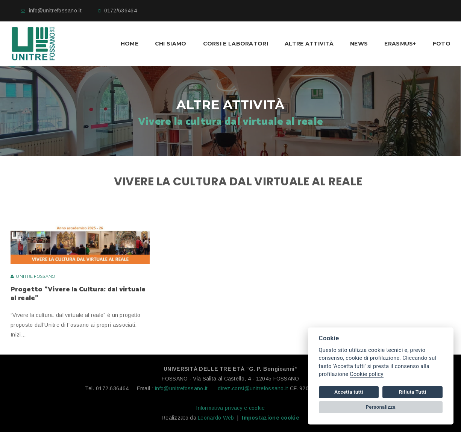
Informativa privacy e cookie (230, 408)
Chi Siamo (171, 43)
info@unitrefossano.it (55, 11)
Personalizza (381, 407)
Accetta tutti (348, 392)
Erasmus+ (400, 43)
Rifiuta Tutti (412, 392)
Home (129, 43)
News (359, 43)
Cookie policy (366, 374)
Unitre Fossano (35, 276)
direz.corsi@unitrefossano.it (253, 388)
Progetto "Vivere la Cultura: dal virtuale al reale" (78, 294)
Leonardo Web (216, 418)
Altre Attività (309, 43)
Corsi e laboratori (235, 43)
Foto (441, 43)
